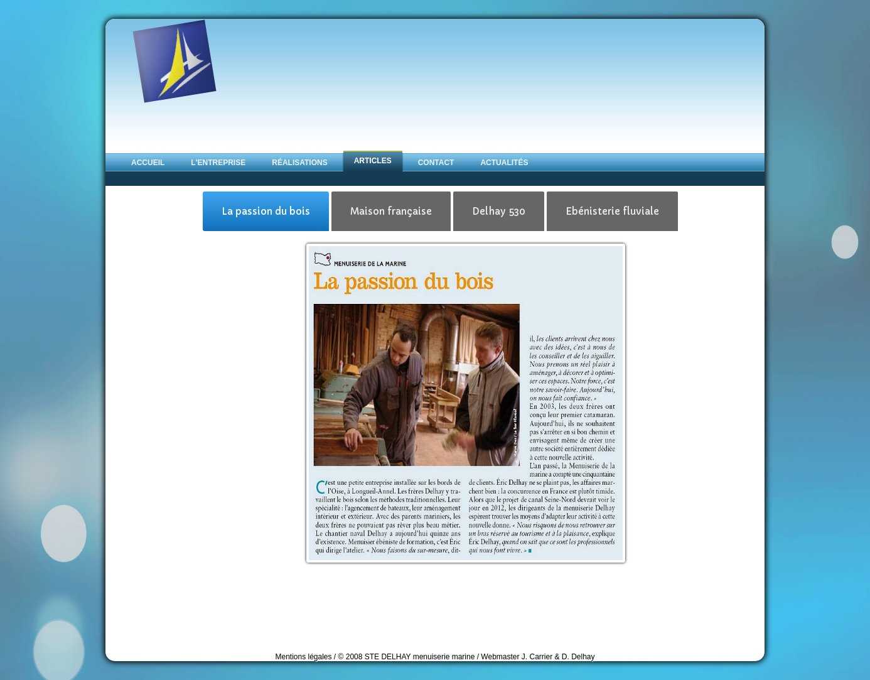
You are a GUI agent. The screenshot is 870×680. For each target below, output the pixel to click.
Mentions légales (303, 656)
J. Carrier (538, 656)
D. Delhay (578, 656)
